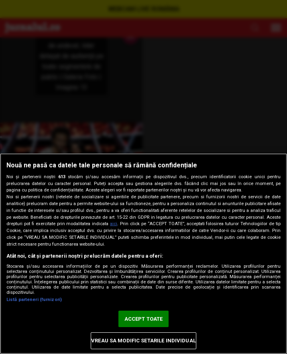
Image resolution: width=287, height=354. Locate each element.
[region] (143, 253)
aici (113, 223)
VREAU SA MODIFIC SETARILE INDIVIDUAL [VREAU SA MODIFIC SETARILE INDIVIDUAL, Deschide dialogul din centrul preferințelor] (143, 341)
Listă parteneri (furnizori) (34, 299)
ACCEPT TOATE (143, 319)
